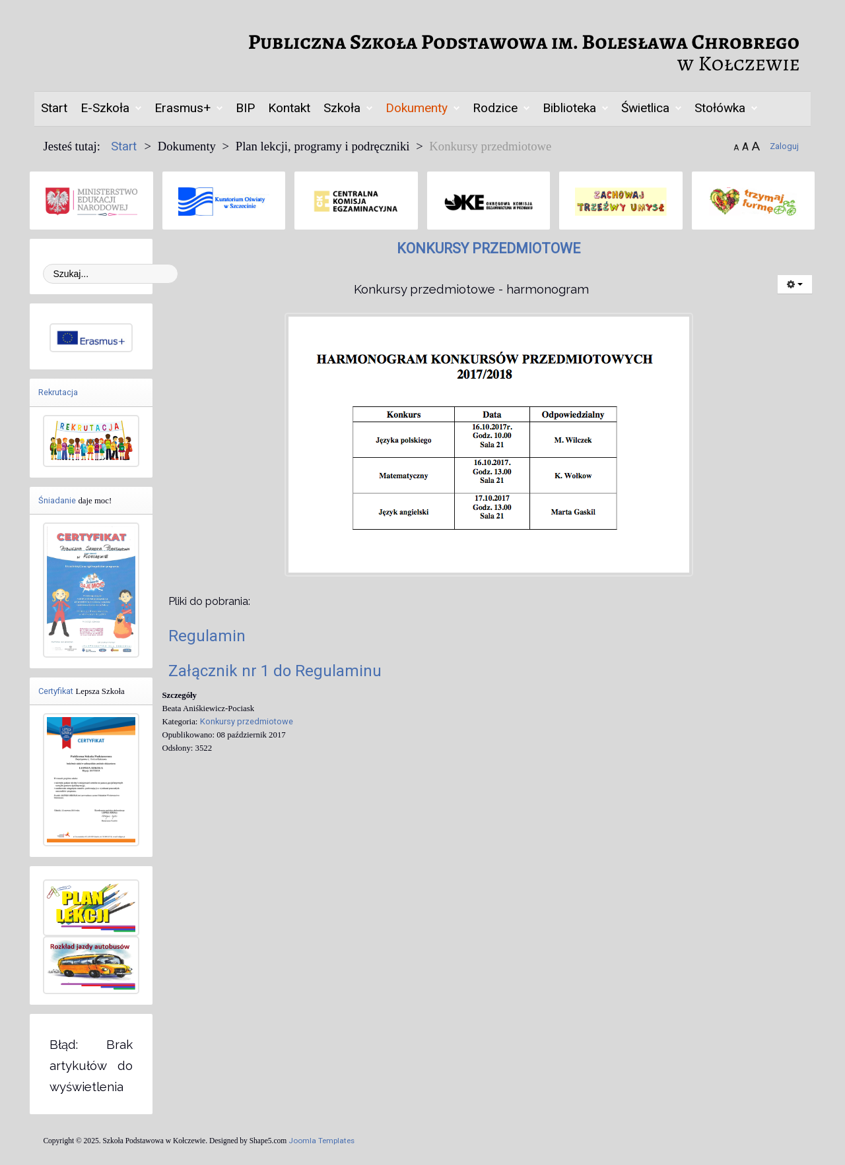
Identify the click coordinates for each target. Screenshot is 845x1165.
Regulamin (207, 636)
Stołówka (719, 107)
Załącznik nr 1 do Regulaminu (275, 671)
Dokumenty (417, 107)
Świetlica (645, 107)
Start (54, 107)
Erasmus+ (182, 107)
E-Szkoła (105, 107)
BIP (245, 107)
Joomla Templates (321, 1140)
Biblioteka (569, 107)
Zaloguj (784, 146)
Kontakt (289, 107)
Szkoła (341, 107)
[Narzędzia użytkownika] (795, 284)
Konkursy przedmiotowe (246, 721)
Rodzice (495, 107)
